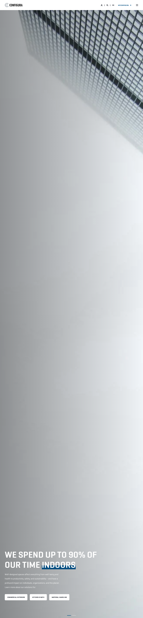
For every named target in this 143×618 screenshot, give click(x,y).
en (113, 5)
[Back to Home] (14, 5)
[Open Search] (108, 5)
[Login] (102, 5)
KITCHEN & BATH (38, 597)
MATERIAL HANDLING (59, 597)
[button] (69, 615)
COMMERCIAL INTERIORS (16, 597)
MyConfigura (123, 5)
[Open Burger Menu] (137, 5)
